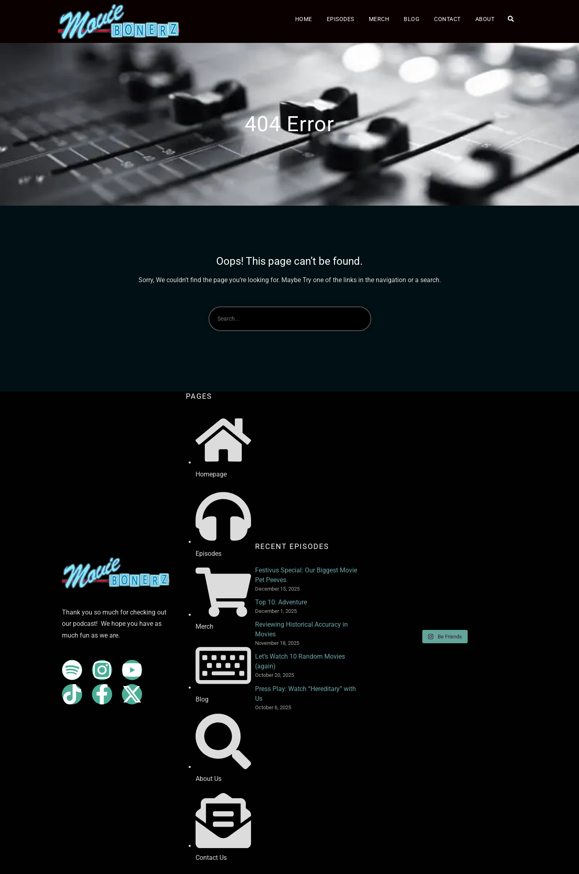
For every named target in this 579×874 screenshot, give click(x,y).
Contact (447, 19)
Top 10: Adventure (281, 602)
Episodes (340, 19)
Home (303, 19)
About (485, 19)
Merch (379, 19)
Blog (411, 19)
